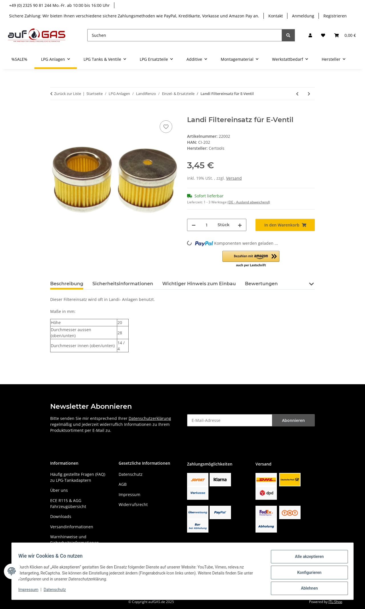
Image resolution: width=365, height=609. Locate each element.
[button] (310, 35)
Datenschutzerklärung (150, 418)
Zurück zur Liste (67, 93)
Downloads (60, 516)
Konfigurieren (307, 574)
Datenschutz (57, 591)
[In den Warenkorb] (54, 113)
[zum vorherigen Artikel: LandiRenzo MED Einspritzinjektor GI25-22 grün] (297, 94)
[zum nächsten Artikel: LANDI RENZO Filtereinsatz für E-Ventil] (309, 94)
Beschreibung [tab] (66, 283)
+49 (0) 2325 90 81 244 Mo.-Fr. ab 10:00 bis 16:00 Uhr (59, 5)
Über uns (59, 490)
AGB (123, 484)
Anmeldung (303, 16)
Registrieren (335, 16)
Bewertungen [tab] (261, 283)
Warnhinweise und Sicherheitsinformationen (74, 539)
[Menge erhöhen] (240, 225)
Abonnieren (293, 420)
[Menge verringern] (193, 225)
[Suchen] (184, 35)
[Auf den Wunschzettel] (166, 126)
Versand (234, 178)
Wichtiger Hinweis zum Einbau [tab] (199, 283)
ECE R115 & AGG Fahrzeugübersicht (68, 503)
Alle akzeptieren (306, 559)
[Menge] (207, 225)
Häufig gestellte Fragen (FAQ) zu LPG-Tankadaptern (77, 477)
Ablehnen (306, 588)
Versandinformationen (71, 526)
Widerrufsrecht (133, 504)
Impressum (31, 591)
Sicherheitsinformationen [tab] (122, 283)
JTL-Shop (335, 601)
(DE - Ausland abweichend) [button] (249, 202)
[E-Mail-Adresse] (229, 420)
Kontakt (275, 16)
